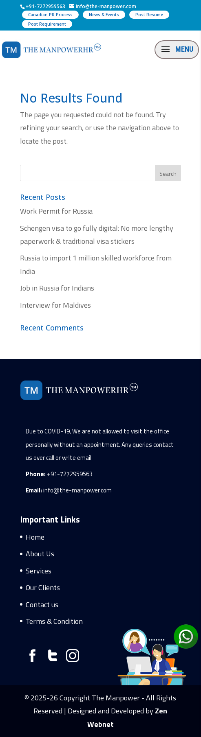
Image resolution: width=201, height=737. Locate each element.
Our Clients (43, 587)
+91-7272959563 (70, 474)
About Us (40, 553)
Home (35, 536)
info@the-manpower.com (77, 490)
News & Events (104, 14)
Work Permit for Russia (56, 211)
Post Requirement (47, 24)
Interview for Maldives (55, 305)
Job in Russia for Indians (57, 287)
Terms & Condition (54, 621)
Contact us (42, 604)
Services (38, 570)
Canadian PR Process (50, 14)
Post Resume (149, 14)
